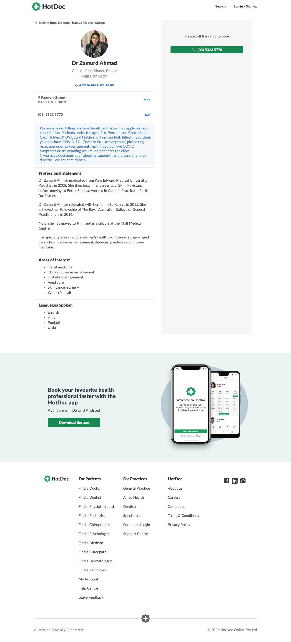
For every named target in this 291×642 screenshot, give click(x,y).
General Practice (136, 488)
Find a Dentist (90, 497)
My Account (88, 579)
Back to (70, 23)
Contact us (176, 506)
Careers (174, 497)
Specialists (131, 516)
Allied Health (133, 497)
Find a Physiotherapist (96, 506)
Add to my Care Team (94, 85)
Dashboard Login (136, 525)
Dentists (130, 506)
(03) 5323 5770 (207, 50)
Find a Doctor (90, 488)
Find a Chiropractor (94, 525)
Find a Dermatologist (95, 561)
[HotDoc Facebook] (226, 481)
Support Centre (135, 534)
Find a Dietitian (91, 543)
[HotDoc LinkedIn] (235, 481)
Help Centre (88, 588)
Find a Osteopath (92, 552)
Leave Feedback (91, 597)
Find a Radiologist (93, 570)
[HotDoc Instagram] (243, 481)
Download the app (74, 422)
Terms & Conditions (183, 516)
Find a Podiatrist (92, 516)
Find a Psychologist (94, 534)
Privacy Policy (179, 525)
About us (175, 488)
